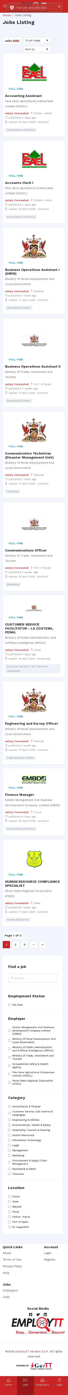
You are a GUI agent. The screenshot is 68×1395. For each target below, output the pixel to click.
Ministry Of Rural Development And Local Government (33, 1041)
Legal (15, 1145)
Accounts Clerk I (19, 183)
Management (20, 1150)
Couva (16, 1196)
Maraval (17, 1206)
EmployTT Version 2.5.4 (31, 1351)
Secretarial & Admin (24, 1169)
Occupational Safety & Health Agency (30, 1066)
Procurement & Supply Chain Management (29, 1162)
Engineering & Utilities (26, 1120)
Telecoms (18, 1174)
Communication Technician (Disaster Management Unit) (29, 455)
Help (6, 1272)
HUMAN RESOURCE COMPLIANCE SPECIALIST (32, 883)
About (7, 1253)
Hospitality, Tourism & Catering (31, 1130)
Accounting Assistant (23, 96)
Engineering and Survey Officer (31, 723)
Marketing (18, 1155)
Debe (15, 1201)
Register (50, 1259)
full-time (17, 1004)
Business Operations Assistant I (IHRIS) (32, 272)
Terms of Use (12, 1259)
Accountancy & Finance (26, 1106)
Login (47, 1253)
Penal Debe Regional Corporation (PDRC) (32, 1082)
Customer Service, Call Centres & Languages (32, 1113)
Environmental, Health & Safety (31, 1125)
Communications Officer (26, 550)
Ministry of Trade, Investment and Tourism (33, 1057)
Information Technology (26, 1140)
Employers (10, 1290)
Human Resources (23, 1135)
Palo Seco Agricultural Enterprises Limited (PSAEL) (33, 1074)
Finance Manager (19, 795)
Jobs (6, 1297)
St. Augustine (20, 1227)
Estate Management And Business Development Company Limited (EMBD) (33, 1030)
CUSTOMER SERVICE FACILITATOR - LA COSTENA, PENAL (29, 628)
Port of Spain (20, 1222)
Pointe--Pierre (21, 1216)
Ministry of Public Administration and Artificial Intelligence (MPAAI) (33, 1049)
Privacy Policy (12, 1266)
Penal (15, 1211)
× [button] (59, 6)
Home (7, 15)
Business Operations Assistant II (33, 366)
